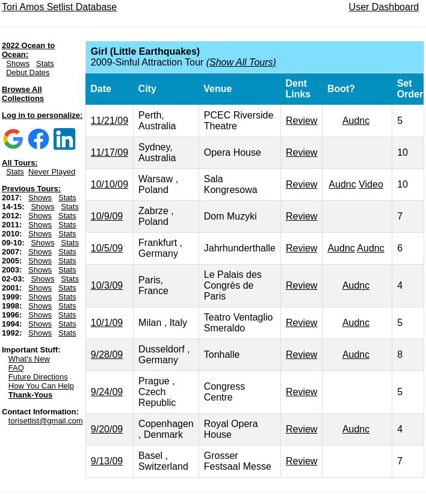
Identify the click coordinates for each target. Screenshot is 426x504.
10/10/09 (109, 184)
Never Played (51, 171)
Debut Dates (27, 72)
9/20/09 (107, 429)
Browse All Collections (23, 94)
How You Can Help (41, 385)
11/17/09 (109, 152)
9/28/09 (107, 354)
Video (371, 184)
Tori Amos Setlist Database (59, 7)
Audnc (355, 120)
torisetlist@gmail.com (45, 420)
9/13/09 (107, 461)
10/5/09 (107, 248)
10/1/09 (107, 323)
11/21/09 (109, 120)
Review (301, 120)
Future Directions (38, 376)
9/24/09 (107, 392)
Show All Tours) (242, 62)
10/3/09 (107, 285)
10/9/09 (107, 216)
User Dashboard (384, 7)
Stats (45, 63)
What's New (29, 358)
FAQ (16, 367)
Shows (17, 63)
